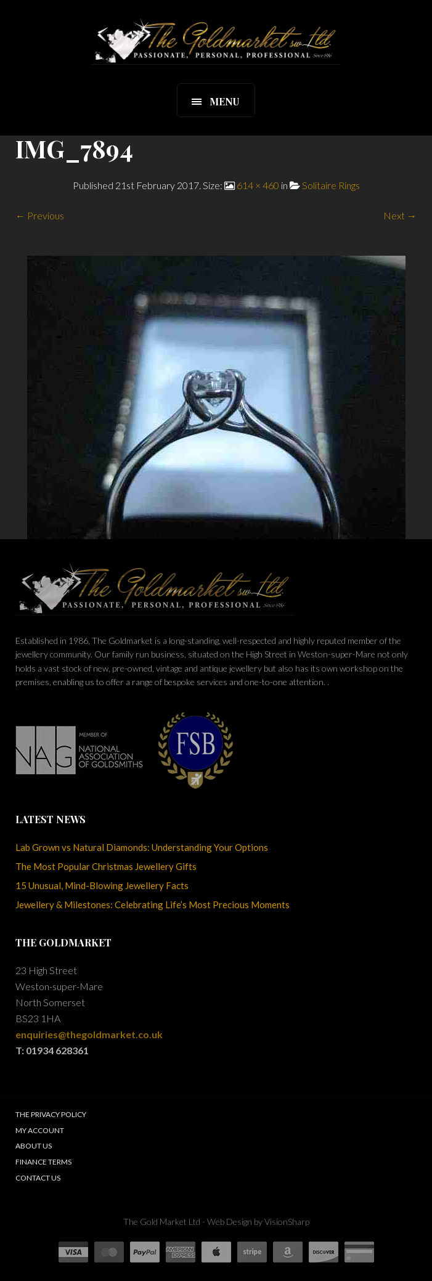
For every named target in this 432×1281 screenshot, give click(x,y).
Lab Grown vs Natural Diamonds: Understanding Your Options (141, 847)
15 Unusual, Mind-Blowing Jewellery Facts (102, 885)
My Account (39, 1130)
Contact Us (37, 1177)
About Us (33, 1145)
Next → (400, 215)
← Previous (39, 215)
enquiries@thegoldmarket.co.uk (89, 1034)
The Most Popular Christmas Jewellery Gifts (106, 866)
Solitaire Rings (331, 185)
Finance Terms (43, 1161)
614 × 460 (258, 185)
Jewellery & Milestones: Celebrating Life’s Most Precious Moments (152, 904)
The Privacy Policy (50, 1114)
